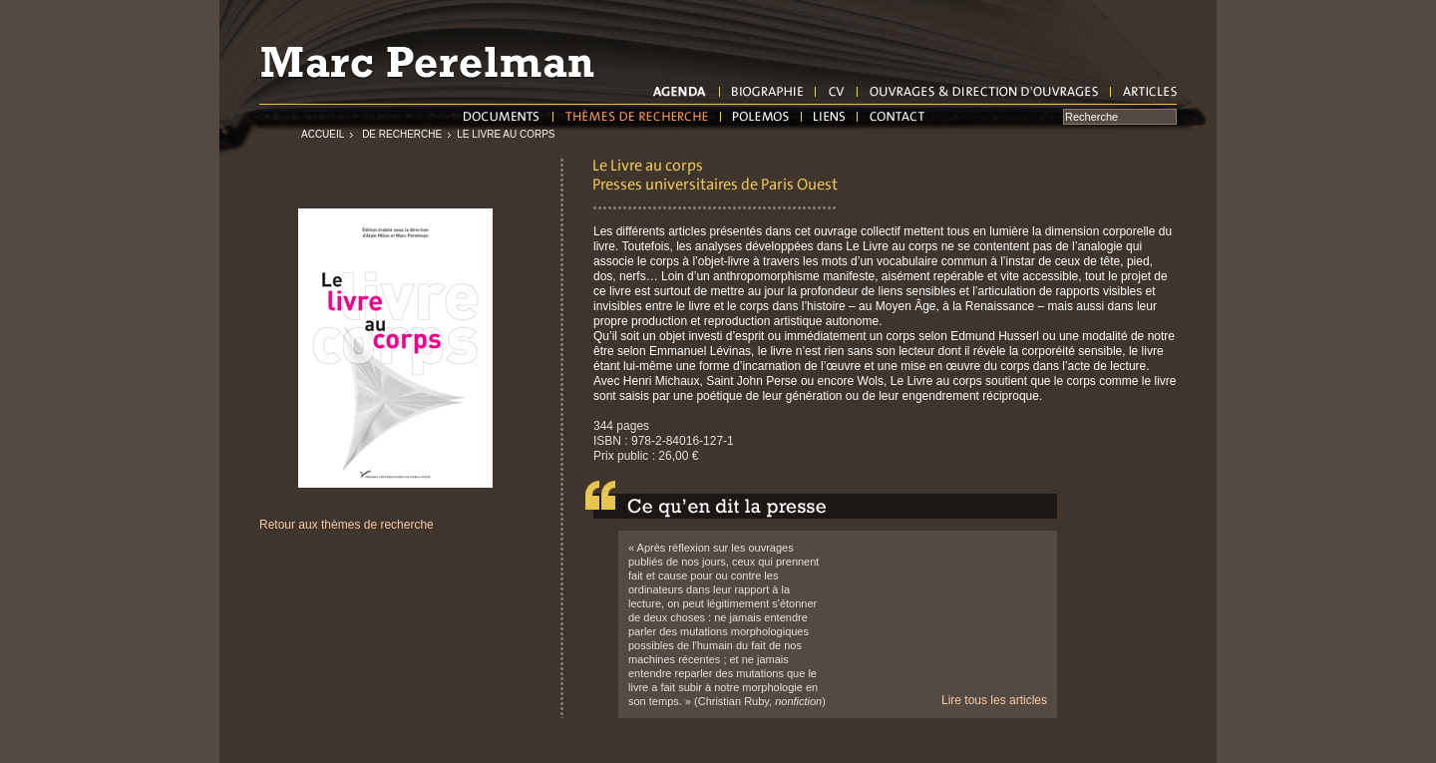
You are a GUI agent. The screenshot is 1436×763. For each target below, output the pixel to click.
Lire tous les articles (994, 700)
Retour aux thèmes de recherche (346, 525)
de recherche (400, 134)
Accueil (322, 134)
